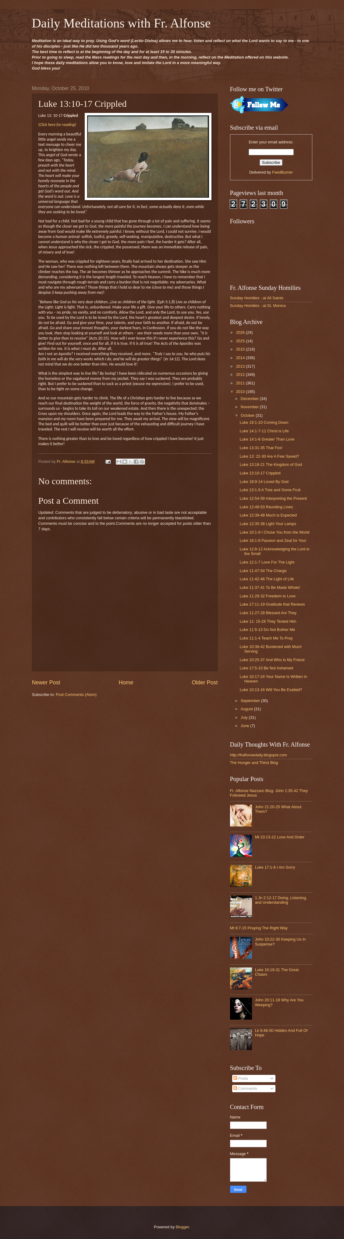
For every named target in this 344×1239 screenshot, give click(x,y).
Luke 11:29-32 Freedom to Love (268, 596)
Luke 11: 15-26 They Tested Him (268, 621)
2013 (241, 366)
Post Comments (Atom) (76, 694)
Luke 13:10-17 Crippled (260, 473)
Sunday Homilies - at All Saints (256, 298)
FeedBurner (282, 172)
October (248, 415)
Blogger (182, 1227)
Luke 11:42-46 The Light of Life (267, 579)
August (247, 709)
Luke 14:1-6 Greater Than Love (267, 439)
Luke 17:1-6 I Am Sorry (275, 867)
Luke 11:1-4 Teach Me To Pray (266, 638)
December (250, 398)
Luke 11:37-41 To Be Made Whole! (270, 587)
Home (126, 682)
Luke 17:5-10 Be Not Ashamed (266, 668)
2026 (241, 332)
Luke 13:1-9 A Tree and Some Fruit (270, 490)
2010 (241, 391)
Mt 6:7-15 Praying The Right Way (259, 928)
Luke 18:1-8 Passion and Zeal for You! (273, 540)
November (250, 407)
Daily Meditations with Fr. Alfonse (121, 23)
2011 (241, 383)
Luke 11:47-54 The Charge (263, 570)
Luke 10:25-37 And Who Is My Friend (272, 659)
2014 (241, 357)
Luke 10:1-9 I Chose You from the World (275, 532)
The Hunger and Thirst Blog (254, 762)
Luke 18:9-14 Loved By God (264, 481)
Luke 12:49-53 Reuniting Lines (266, 507)
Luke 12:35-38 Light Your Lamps (268, 523)
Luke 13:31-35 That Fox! (261, 447)
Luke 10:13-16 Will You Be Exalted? (271, 689)
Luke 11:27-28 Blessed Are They (268, 612)
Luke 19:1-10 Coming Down (264, 422)
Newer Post (46, 682)
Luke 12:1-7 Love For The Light (267, 562)
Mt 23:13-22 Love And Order (279, 837)
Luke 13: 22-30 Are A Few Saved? (269, 456)
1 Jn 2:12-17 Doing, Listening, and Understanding (281, 900)
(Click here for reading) (57, 124)
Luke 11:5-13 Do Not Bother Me (267, 629)
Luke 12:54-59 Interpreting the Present (273, 498)
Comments (245, 1088)
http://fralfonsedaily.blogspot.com (258, 755)
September (251, 700)
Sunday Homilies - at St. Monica (258, 305)
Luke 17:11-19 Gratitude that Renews (272, 604)
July (245, 717)
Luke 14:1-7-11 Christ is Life (264, 431)
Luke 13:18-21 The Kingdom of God (271, 464)
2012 (241, 374)
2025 (241, 341)
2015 (241, 349)
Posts (240, 1078)
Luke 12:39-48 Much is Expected (268, 515)
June (245, 725)
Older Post (205, 682)
